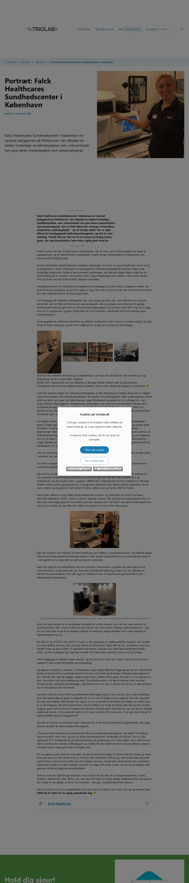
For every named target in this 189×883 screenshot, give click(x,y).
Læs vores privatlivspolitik (108, 469)
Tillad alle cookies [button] (94, 450)
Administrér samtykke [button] (79, 469)
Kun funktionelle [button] (94, 460)
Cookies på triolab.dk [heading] (94, 414)
